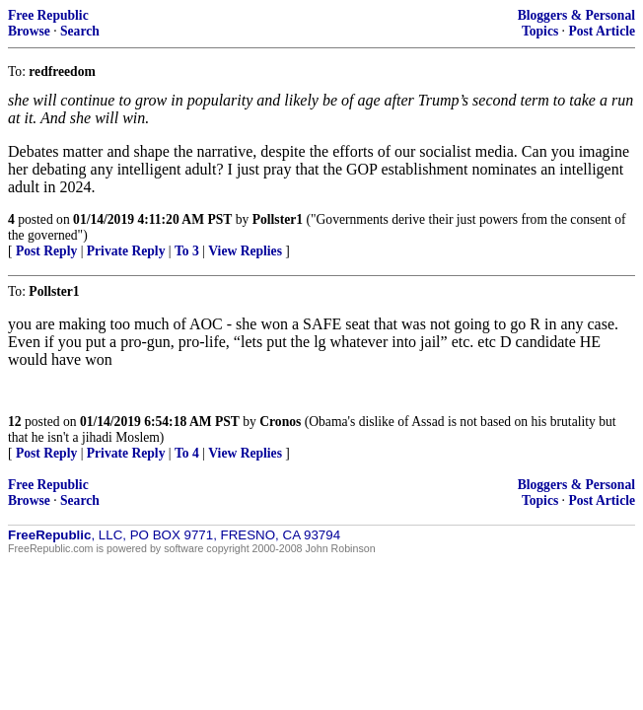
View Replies (245, 251)
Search (80, 31)
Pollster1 (277, 219)
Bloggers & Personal (576, 15)
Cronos (280, 421)
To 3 (187, 251)
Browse (29, 31)
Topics (540, 31)
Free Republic (48, 15)
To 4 (187, 453)
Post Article (601, 31)
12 (15, 421)
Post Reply (46, 251)
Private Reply (126, 251)
